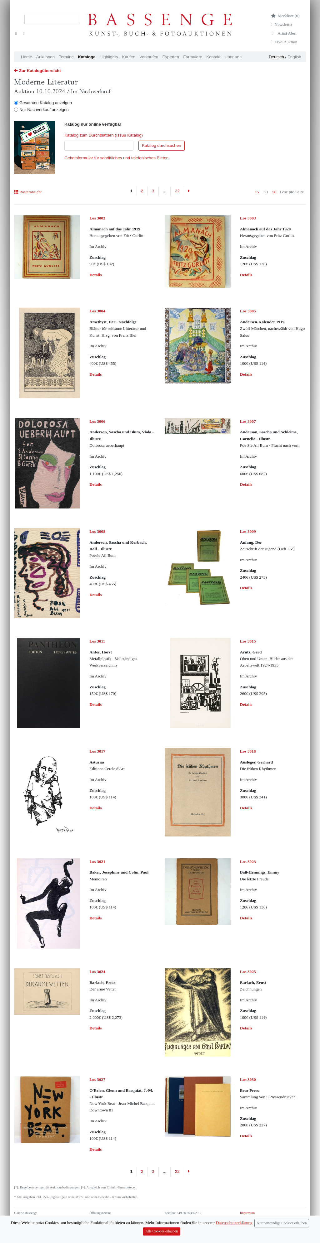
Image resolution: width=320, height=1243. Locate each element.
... (164, 191)
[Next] (189, 191)
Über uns (233, 57)
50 (274, 192)
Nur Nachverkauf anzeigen (44, 109)
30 (265, 192)
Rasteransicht (28, 192)
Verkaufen (148, 57)
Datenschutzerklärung (254, 1218)
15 (257, 192)
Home (26, 57)
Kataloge (86, 57)
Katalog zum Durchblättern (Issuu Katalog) (103, 135)
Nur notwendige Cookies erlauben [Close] (282, 1229)
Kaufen (128, 57)
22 (177, 191)
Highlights (109, 57)
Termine (66, 57)
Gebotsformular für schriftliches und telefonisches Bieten (116, 158)
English (294, 57)
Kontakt (213, 57)
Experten (170, 57)
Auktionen (45, 57)
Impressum (247, 1213)
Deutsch (276, 57)
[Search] (52, 19)
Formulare (192, 57)
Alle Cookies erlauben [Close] (161, 1237)
